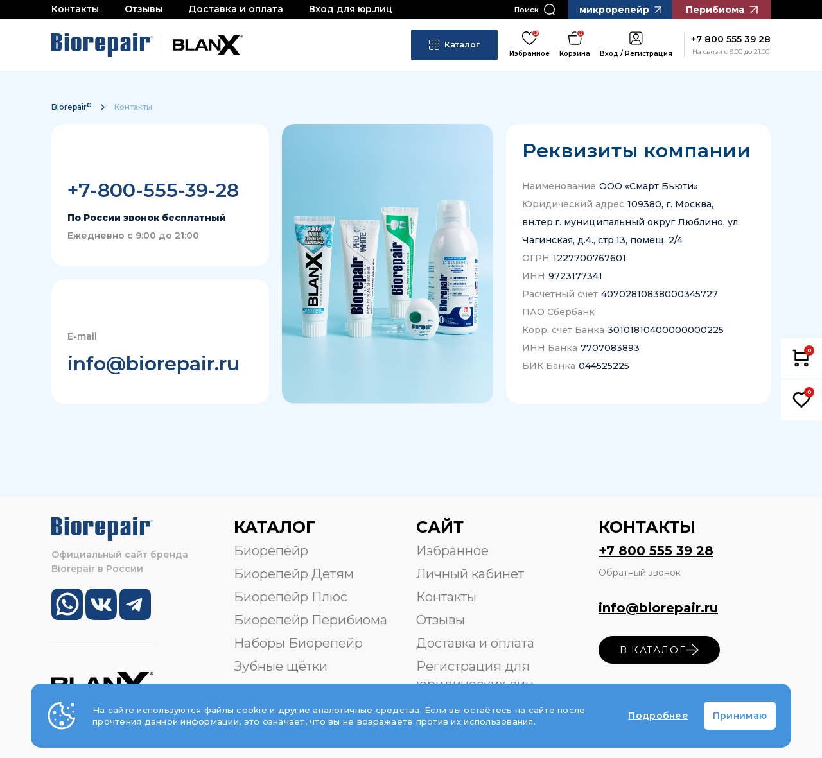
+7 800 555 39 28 (656, 550)
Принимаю (740, 715)
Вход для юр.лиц (350, 9)
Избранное (452, 550)
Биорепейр (271, 550)
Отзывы (143, 9)
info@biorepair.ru (153, 363)
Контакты (75, 9)
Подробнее (658, 715)
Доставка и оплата (235, 9)
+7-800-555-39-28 (153, 190)
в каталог (659, 650)
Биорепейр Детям (294, 573)
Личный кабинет (470, 573)
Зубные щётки (281, 666)
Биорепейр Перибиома (310, 620)
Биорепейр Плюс (290, 597)
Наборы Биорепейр (298, 643)
